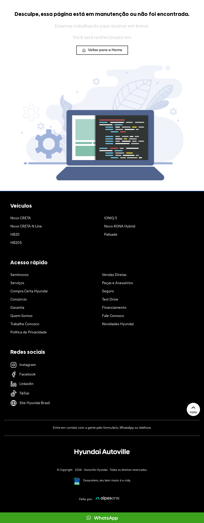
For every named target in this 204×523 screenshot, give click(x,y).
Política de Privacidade (28, 332)
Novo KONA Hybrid (119, 227)
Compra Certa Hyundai (29, 291)
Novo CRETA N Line (26, 227)
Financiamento (114, 308)
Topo (193, 409)
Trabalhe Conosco (24, 324)
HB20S (16, 243)
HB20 (15, 235)
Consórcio (18, 300)
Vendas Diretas (114, 275)
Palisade (110, 235)
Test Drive (110, 300)
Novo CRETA (20, 218)
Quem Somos (21, 316)
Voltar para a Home (102, 50)
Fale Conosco (113, 316)
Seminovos (19, 275)
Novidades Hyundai (118, 324)
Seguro (108, 291)
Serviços (17, 283)
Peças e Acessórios (117, 283)
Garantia (17, 308)
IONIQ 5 (110, 218)
